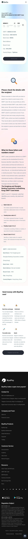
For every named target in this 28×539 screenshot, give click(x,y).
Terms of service (10, 533)
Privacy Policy (18, 533)
